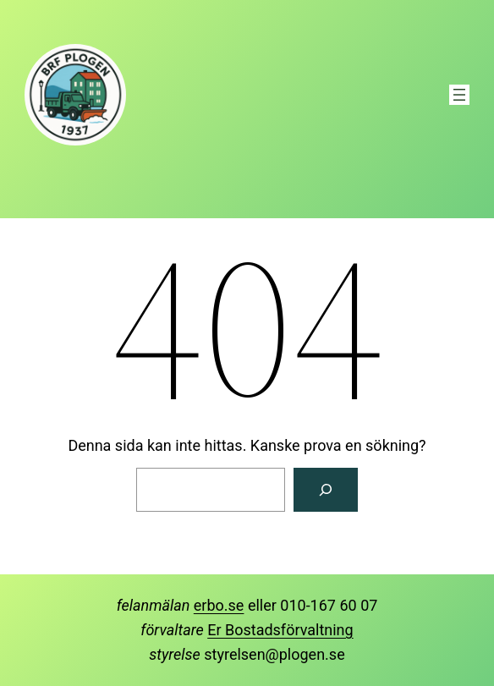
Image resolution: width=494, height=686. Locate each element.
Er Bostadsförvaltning (280, 630)
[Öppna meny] (459, 95)
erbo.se (219, 605)
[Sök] (326, 490)
